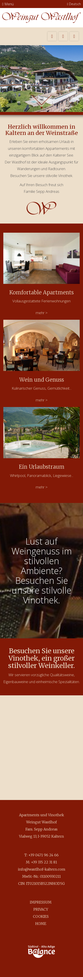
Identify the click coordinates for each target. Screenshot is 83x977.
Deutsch (74, 4)
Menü (8, 4)
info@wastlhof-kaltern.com (41, 869)
